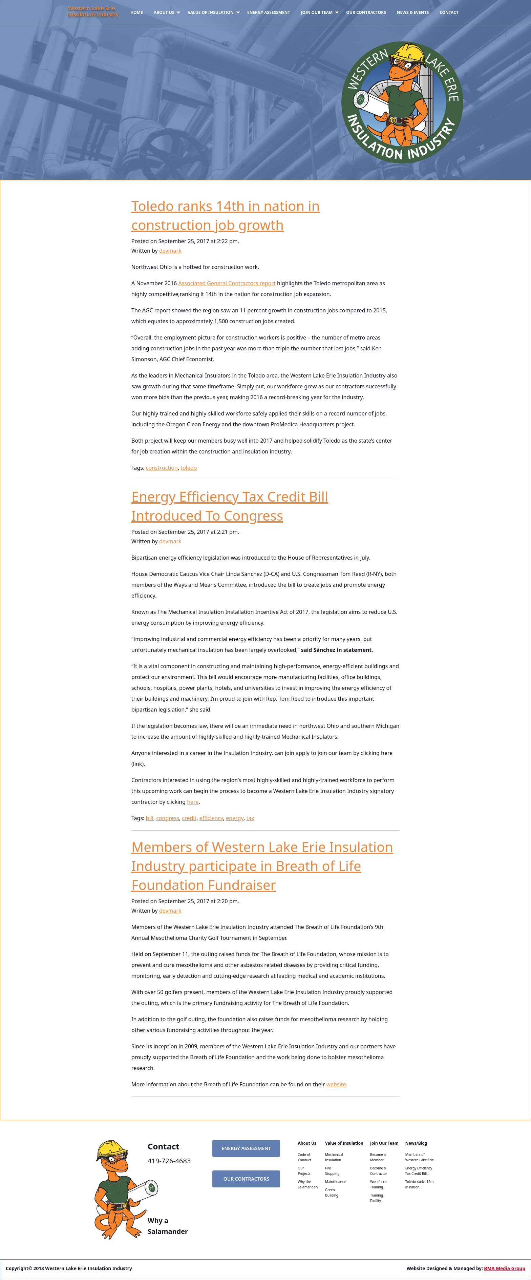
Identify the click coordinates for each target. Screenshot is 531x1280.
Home (136, 12)
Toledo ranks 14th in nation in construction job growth (225, 215)
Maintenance (335, 1181)
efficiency (211, 818)
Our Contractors (366, 12)
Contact (449, 12)
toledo (188, 467)
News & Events (413, 12)
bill (149, 818)
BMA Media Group (504, 1268)
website (336, 1084)
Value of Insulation (210, 12)
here (192, 802)
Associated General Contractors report (226, 283)
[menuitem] (136, 12)
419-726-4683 (169, 1160)
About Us (164, 12)
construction (162, 467)
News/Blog (416, 1143)
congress (167, 818)
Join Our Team (317, 12)
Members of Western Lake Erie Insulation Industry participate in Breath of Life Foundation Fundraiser (262, 865)
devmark (170, 250)
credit (189, 818)
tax (250, 818)
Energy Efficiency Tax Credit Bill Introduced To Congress (229, 506)
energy (234, 818)
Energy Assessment (268, 12)
